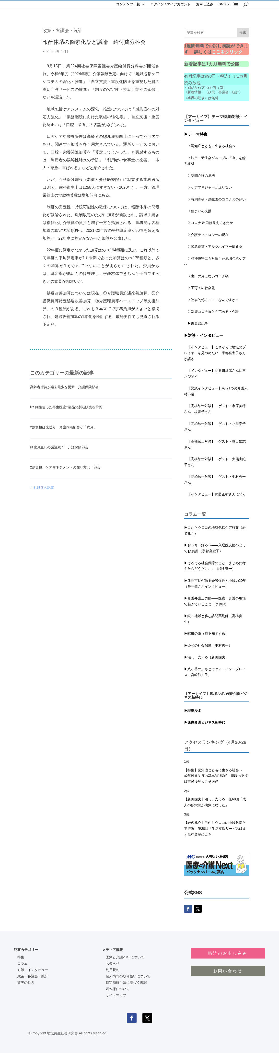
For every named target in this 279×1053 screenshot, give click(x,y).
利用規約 (112, 970)
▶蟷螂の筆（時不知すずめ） (206, 633)
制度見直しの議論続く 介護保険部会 (59, 447)
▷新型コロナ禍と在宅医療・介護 (211, 312)
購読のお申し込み (227, 953)
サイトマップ (116, 995)
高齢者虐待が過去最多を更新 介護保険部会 (64, 387)
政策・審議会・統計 (62, 30)
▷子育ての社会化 (201, 288)
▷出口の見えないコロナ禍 (206, 276)
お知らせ (112, 963)
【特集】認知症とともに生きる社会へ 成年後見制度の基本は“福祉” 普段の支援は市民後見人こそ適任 (216, 776)
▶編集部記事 (196, 323)
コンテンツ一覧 (128, 4)
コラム (22, 963)
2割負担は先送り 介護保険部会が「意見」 (63, 427)
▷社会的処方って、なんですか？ (213, 300)
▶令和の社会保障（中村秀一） (208, 645)
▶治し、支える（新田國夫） (206, 657)
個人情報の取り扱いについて (128, 976)
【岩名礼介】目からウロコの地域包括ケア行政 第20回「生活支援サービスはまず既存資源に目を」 (215, 828)
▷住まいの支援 (197, 211)
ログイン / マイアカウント (170, 4)
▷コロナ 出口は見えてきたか (208, 223)
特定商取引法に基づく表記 (126, 982)
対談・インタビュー (32, 970)
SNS (222, 4)
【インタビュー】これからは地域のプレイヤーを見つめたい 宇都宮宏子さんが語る (215, 353)
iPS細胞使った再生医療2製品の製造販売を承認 (66, 407)
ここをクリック (227, 51)
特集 (20, 957)
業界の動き (26, 982)
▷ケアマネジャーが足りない (208, 187)
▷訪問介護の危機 (199, 175)
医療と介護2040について (125, 957)
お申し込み (204, 4)
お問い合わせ (228, 971)
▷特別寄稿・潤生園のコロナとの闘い (215, 199)
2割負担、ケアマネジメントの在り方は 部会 (65, 467)
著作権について (118, 989)
